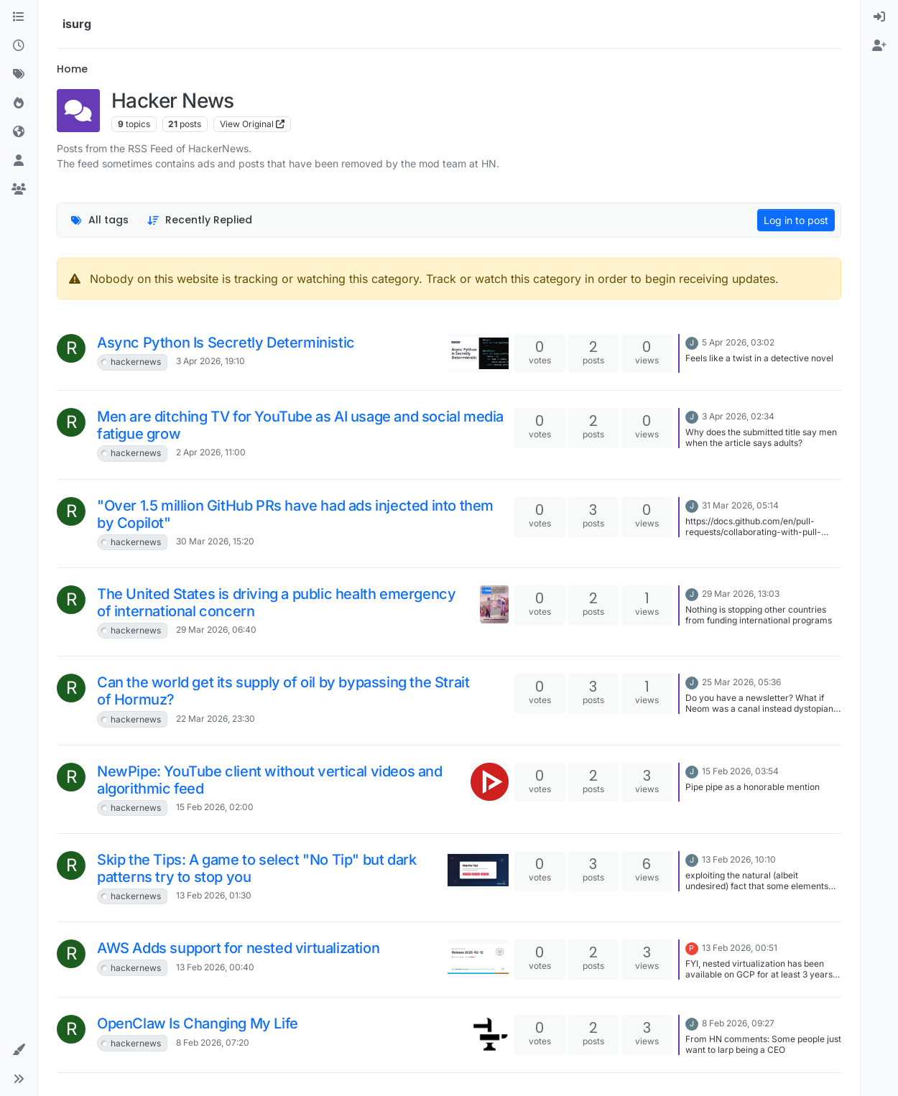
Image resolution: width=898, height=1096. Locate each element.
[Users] (19, 160)
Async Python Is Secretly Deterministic (226, 342)
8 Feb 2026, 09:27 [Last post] (738, 1023)
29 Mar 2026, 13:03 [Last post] (740, 593)
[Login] (879, 17)
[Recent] (19, 45)
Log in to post (796, 220)
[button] (19, 1050)
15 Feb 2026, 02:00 (215, 807)
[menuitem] (879, 17)
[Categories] (19, 17)
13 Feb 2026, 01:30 (213, 895)
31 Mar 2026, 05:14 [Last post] (740, 505)
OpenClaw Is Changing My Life (197, 1023)
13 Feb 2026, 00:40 (215, 967)
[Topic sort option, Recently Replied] (200, 220)
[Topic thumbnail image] (478, 353)
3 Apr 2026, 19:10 (210, 361)
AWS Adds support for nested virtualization (238, 948)
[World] (19, 132)
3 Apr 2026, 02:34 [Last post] (738, 416)
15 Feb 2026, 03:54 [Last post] (740, 771)
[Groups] (19, 189)
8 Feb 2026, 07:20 (212, 1042)
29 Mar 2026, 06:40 (216, 629)
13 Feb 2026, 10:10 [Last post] (739, 859)
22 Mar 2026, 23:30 (215, 718)
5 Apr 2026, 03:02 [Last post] (738, 342)
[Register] (879, 45)
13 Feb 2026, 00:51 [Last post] (739, 947)
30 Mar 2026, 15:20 (215, 541)
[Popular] (19, 103)
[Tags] (19, 74)
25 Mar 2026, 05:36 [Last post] (741, 682)
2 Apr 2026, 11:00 (211, 452)
